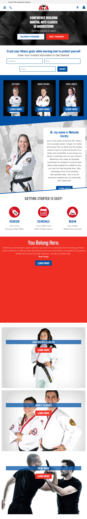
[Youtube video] (43, 292)
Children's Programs (30, 36)
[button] (44, 8)
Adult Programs (57, 36)
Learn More (16, 109)
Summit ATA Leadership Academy (19, 2)
